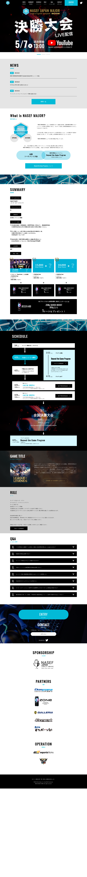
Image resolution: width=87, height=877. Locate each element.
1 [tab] (37, 54)
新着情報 (24, 3)
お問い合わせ (59, 3)
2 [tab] (42, 54)
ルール (45, 3)
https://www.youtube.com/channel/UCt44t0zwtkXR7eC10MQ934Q (44, 425)
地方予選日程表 (63, 386)
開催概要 (31, 3)
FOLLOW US (43, 641)
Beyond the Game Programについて (43, 166)
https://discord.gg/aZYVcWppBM (33, 241)
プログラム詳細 (58, 363)
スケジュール (38, 3)
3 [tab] (47, 54)
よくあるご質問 (52, 3)
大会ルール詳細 (19, 528)
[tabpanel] (43, 28)
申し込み (71, 3)
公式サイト (55, 481)
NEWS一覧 (43, 102)
